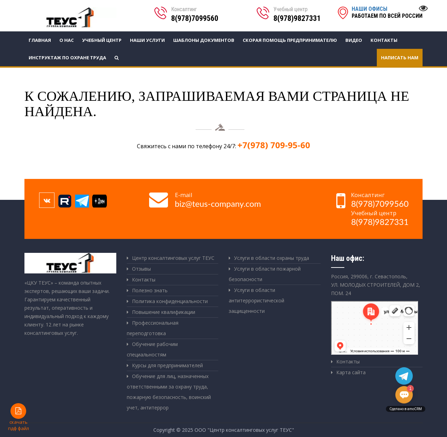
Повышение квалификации (163, 312)
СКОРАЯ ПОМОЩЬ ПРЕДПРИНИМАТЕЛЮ (290, 40)
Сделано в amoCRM (405, 409)
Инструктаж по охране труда (67, 57)
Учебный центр (102, 40)
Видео (353, 40)
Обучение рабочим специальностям (152, 349)
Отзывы (141, 268)
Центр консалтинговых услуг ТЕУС (173, 258)
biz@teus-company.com (218, 204)
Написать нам (399, 57)
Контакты (384, 40)
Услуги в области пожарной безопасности (265, 273)
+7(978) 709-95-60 (273, 145)
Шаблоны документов (203, 40)
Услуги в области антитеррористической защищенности (256, 300)
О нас (66, 40)
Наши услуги (147, 40)
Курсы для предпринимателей (167, 365)
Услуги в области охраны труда (271, 258)
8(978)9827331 (297, 18)
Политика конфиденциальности (170, 301)
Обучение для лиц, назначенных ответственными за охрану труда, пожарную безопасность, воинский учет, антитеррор (169, 392)
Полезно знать (150, 290)
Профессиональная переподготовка (152, 328)
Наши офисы (369, 9)
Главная (40, 40)
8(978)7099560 (194, 18)
